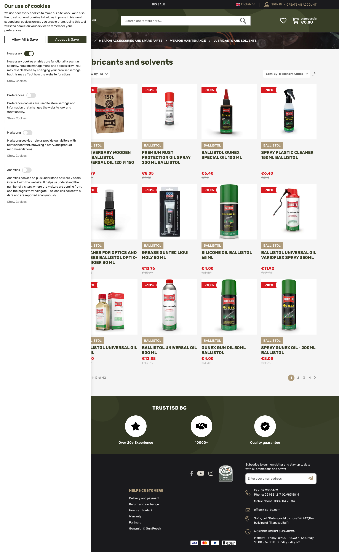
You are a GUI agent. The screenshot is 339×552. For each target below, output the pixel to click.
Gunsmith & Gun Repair (145, 528)
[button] (245, 4)
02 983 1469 (269, 490)
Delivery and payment (144, 498)
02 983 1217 (273, 494)
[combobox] (186, 21)
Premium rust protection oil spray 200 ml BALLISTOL (166, 157)
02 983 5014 (290, 494)
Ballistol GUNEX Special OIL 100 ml (221, 155)
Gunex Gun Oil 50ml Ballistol (223, 350)
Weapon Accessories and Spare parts (131, 41)
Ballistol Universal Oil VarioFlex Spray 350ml (288, 255)
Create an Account (301, 4)
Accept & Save (67, 39)
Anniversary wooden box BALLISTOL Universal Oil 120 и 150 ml (108, 160)
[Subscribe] (312, 478)
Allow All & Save (25, 39)
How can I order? (140, 510)
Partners (135, 522)
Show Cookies (17, 81)
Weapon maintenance (188, 41)
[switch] (29, 53)
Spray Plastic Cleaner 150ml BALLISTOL (287, 155)
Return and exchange (144, 504)
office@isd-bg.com (267, 510)
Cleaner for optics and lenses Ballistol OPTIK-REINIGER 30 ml (109, 257)
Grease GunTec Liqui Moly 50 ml (165, 255)
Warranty (135, 516)
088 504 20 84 (284, 501)
